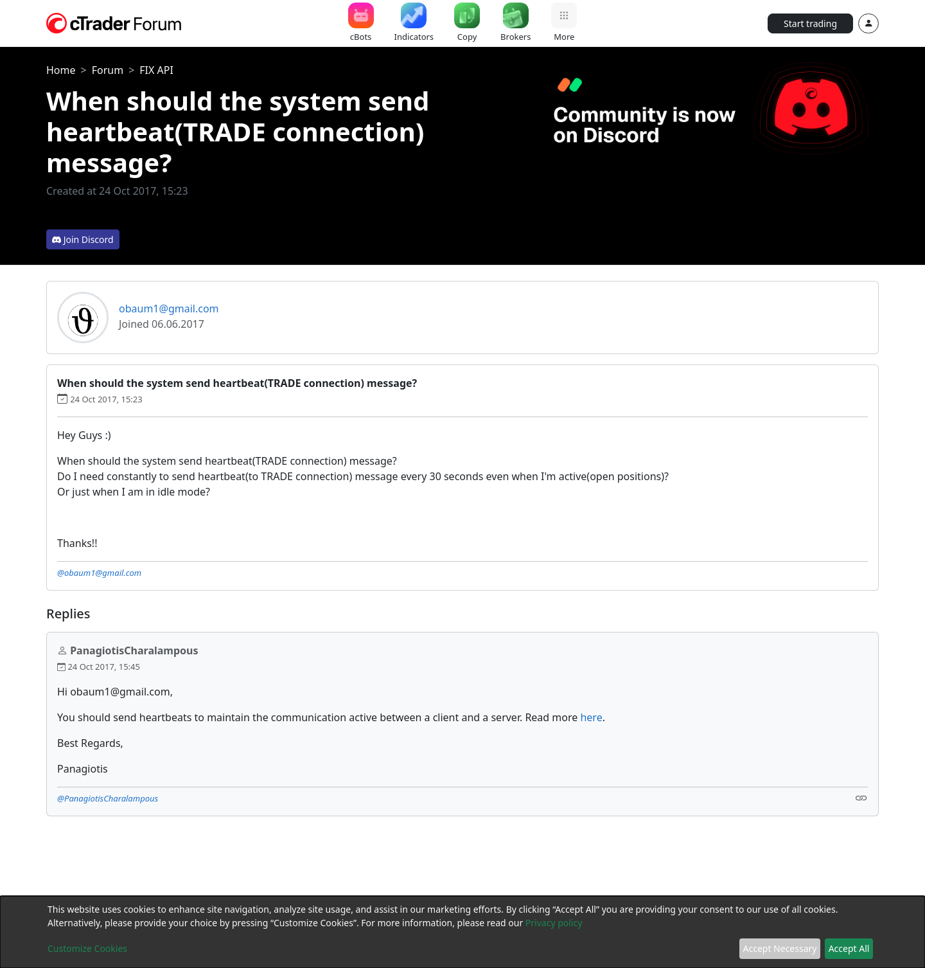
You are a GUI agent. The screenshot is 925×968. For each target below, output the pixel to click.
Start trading (810, 23)
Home (61, 70)
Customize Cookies (87, 948)
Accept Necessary (780, 948)
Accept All (849, 948)
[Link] (861, 797)
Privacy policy (554, 923)
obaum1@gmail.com (169, 308)
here (591, 717)
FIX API (156, 70)
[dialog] (462, 932)
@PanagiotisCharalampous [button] (107, 798)
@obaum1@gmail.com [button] (99, 572)
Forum (107, 70)
